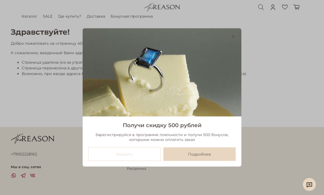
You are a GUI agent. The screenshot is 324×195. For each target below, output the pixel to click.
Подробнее (199, 154)
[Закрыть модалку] (233, 37)
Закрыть (124, 154)
